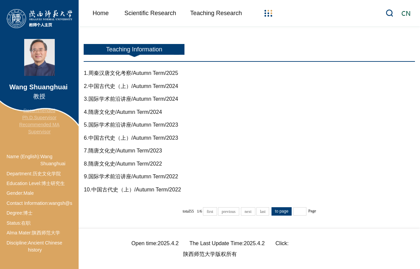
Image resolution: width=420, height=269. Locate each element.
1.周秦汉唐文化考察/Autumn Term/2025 (131, 73)
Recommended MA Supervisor (39, 128)
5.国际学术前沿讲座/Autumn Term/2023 (131, 125)
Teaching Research (216, 13)
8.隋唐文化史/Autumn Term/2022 (123, 164)
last (263, 211)
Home (100, 13)
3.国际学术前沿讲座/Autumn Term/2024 (131, 99)
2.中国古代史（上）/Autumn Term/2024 (131, 86)
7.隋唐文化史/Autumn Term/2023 (123, 150)
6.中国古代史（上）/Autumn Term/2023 (131, 138)
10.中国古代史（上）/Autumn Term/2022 (132, 189)
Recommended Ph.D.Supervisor (39, 114)
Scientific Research (150, 13)
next (248, 211)
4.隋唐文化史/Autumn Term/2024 (123, 112)
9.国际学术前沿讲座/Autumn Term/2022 (131, 176)
